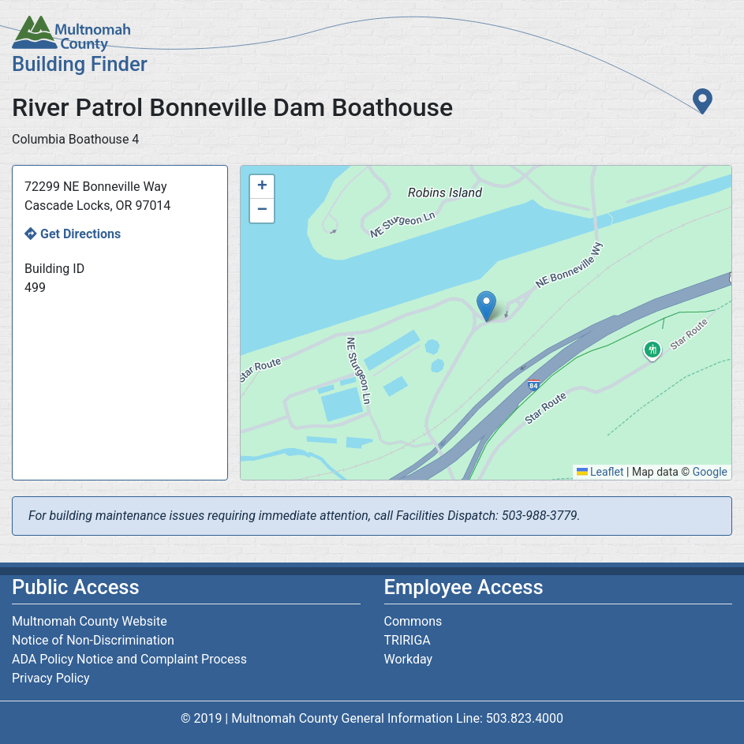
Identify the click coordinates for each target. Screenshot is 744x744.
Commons (413, 621)
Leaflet (600, 471)
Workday (408, 659)
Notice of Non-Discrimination (93, 640)
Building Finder (80, 64)
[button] (486, 306)
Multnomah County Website (89, 621)
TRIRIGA (407, 640)
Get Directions (80, 233)
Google (710, 471)
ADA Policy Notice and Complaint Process (129, 659)
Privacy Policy (51, 678)
